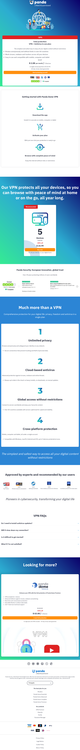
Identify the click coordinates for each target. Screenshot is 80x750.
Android (64, 678)
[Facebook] (28, 663)
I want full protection (40, 618)
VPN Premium (40, 710)
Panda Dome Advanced (40, 697)
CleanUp (40, 712)
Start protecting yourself (40, 72)
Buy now (40, 250)
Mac (61, 678)
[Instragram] (37, 663)
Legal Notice (40, 741)
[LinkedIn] (42, 663)
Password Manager (40, 717)
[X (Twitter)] (46, 663)
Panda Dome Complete (40, 699)
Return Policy (40, 748)
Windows (57, 678)
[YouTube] (33, 663)
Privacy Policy (40, 738)
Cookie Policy (40, 744)
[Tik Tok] (51, 663)
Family (40, 715)
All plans (40, 691)
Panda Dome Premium (40, 702)
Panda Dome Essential (40, 694)
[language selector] (40, 683)
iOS (69, 678)
